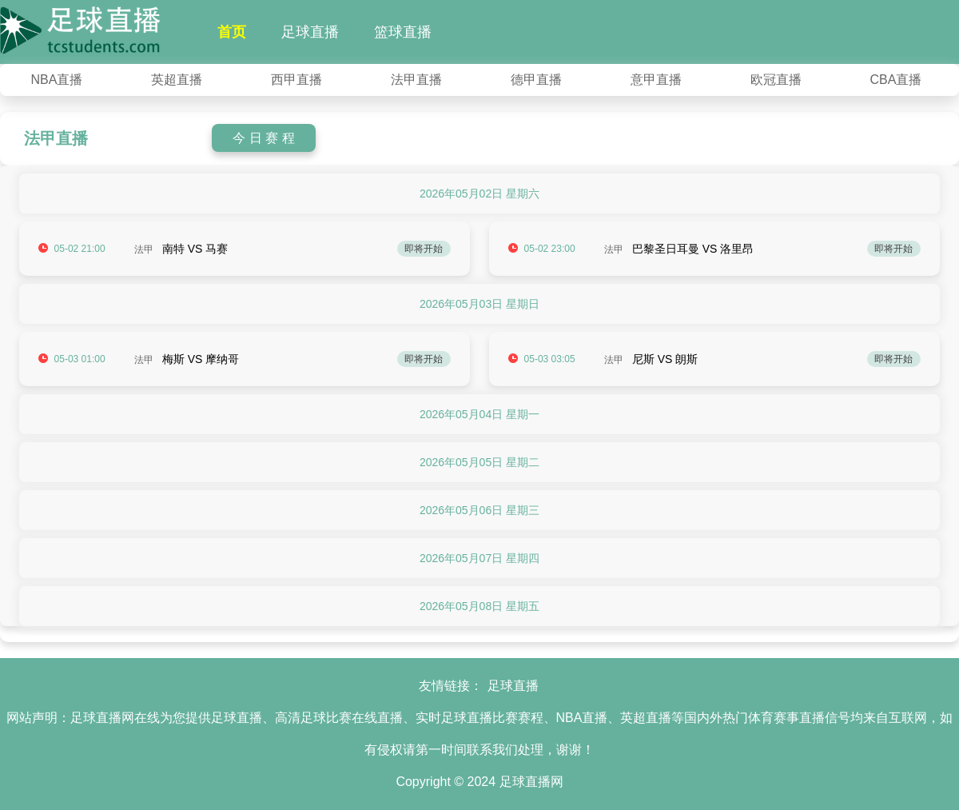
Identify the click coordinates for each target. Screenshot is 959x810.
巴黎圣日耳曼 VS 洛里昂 (693, 248)
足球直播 (310, 32)
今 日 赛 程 (263, 138)
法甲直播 (416, 79)
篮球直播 (403, 32)
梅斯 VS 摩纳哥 (200, 359)
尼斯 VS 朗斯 (665, 359)
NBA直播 (57, 79)
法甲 (143, 249)
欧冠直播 (776, 79)
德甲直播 (536, 79)
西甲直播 (296, 79)
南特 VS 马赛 (195, 248)
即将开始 (423, 248)
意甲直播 (656, 79)
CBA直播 (896, 79)
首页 (231, 32)
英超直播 (176, 79)
